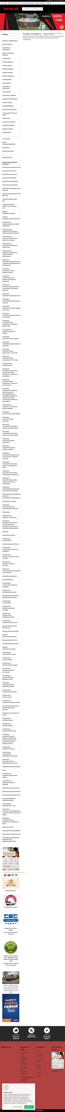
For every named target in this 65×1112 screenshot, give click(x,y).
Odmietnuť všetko (17, 1107)
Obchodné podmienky (14, 3)
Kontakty (48, 3)
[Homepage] (1, 3)
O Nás (5, 3)
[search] (41, 9)
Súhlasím (29, 1107)
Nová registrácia (60, 0)
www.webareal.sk (38, 1110)
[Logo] (11, 9)
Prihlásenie (50, 0)
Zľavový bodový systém (28, 3)
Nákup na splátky (40, 3)
